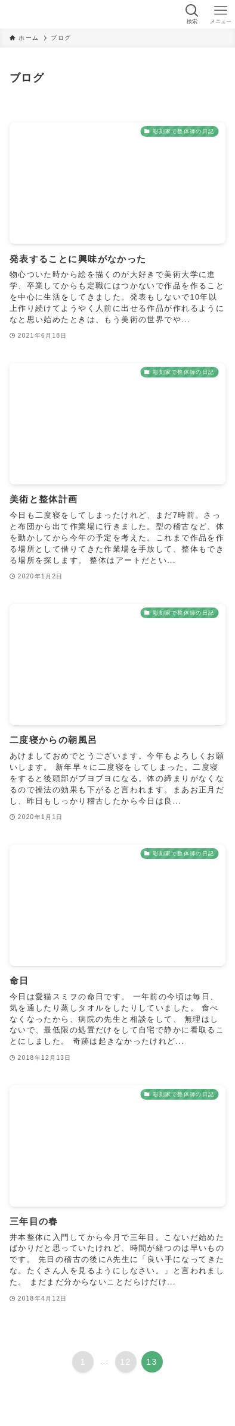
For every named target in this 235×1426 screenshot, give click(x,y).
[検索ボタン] (192, 14)
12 (125, 1362)
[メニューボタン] (220, 14)
